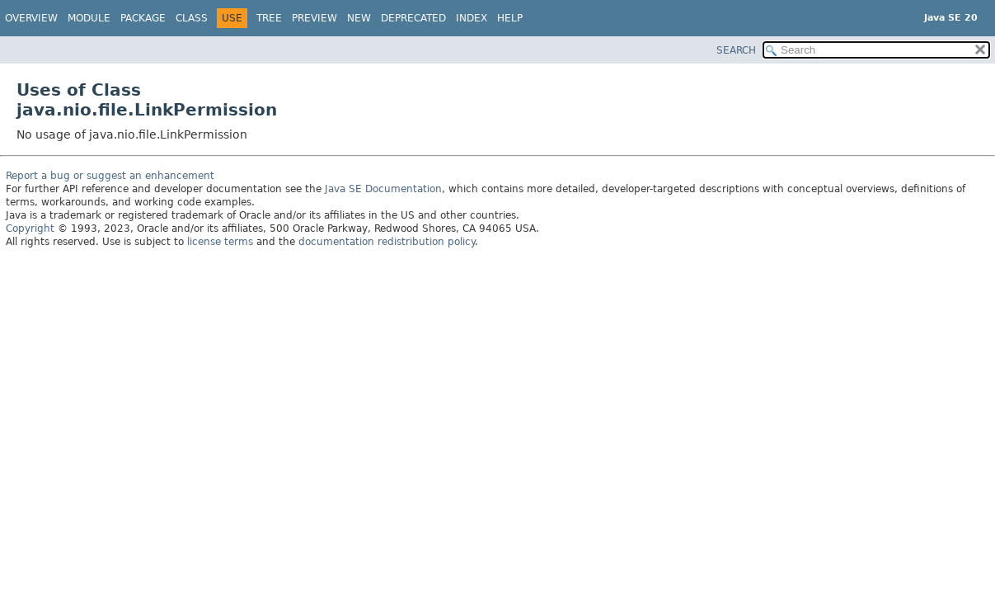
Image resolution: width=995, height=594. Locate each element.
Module (89, 18)
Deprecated (413, 18)
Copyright (30, 228)
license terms (220, 242)
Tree (269, 18)
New (359, 18)
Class (192, 18)
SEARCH (736, 50)
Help (510, 18)
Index (471, 18)
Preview (314, 18)
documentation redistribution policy (386, 242)
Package (143, 18)
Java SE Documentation (383, 189)
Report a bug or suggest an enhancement (110, 176)
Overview (31, 18)
